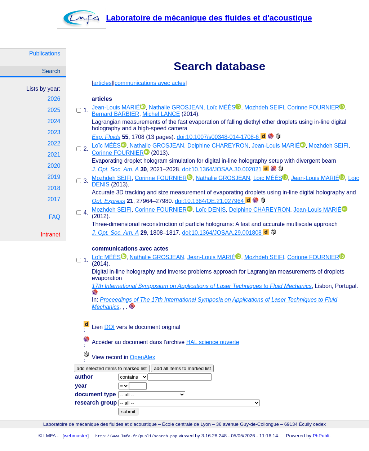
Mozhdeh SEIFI (264, 107)
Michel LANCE (161, 114)
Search (51, 71)
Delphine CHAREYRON (218, 146)
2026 (54, 99)
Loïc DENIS (211, 210)
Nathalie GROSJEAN (176, 107)
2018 (54, 188)
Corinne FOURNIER (313, 107)
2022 (54, 143)
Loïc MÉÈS (220, 107)
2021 (54, 155)
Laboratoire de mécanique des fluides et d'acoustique (184, 17)
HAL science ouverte (212, 342)
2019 (54, 177)
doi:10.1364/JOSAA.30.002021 (225, 169)
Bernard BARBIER (115, 114)
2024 (54, 121)
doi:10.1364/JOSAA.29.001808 (225, 233)
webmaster (75, 435)
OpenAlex (142, 357)
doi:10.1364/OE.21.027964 (213, 201)
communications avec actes (150, 83)
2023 (54, 132)
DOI (110, 327)
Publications (44, 53)
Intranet (50, 234)
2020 (54, 166)
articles (102, 83)
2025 (54, 110)
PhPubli (321, 435)
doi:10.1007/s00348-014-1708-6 (221, 137)
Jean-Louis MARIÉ (116, 107)
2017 (54, 199)
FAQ (54, 217)
